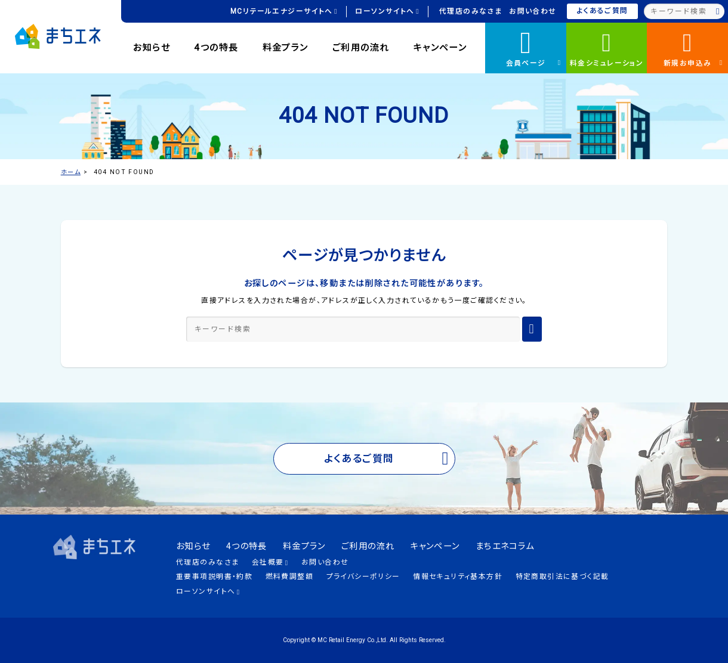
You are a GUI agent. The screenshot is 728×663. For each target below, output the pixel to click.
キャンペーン (440, 47)
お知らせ (151, 47)
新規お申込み (693, 48)
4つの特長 (216, 47)
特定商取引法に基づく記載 (562, 576)
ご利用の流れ (361, 47)
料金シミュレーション (606, 48)
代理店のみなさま (470, 11)
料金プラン (286, 47)
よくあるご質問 (602, 11)
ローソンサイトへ (387, 11)
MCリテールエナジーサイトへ (284, 11)
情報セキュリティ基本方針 (457, 576)
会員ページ (534, 46)
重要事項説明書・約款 (214, 576)
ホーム (71, 172)
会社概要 (270, 562)
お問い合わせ (533, 11)
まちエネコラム (505, 546)
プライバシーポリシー (363, 576)
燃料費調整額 (290, 576)
